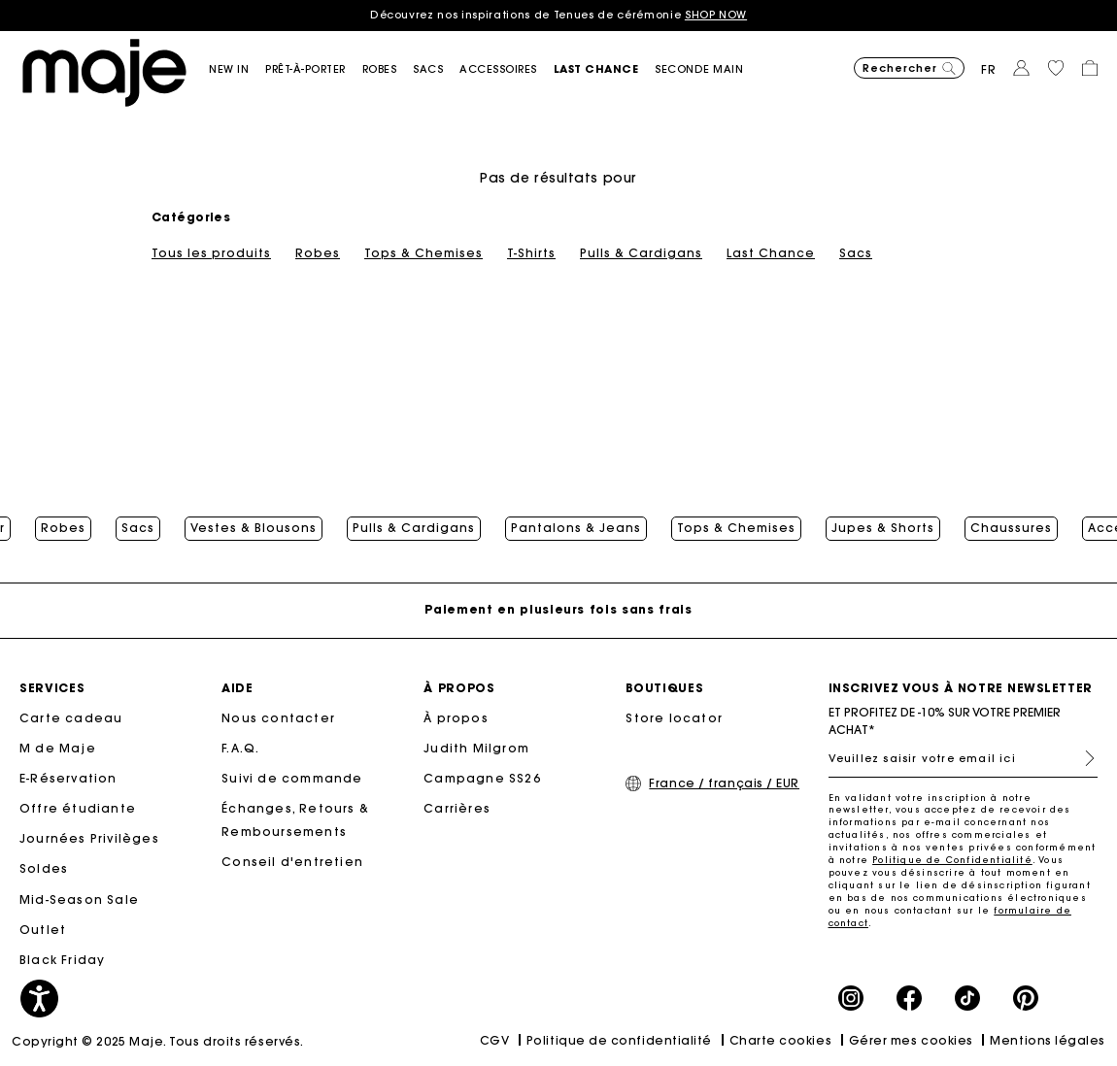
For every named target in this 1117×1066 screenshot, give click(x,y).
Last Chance (771, 253)
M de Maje (57, 748)
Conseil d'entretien (292, 861)
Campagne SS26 (482, 778)
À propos (456, 718)
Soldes (43, 868)
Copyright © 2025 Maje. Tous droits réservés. (158, 1041)
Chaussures (1011, 528)
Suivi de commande (291, 778)
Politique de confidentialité (619, 1040)
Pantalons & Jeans (576, 528)
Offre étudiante (77, 808)
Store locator (674, 718)
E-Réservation (68, 778)
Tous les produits (211, 253)
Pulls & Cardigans (641, 253)
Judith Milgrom (476, 748)
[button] (237, 69)
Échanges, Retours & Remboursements (295, 820)
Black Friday (62, 959)
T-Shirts (531, 253)
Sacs (855, 253)
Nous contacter (278, 718)
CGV (495, 1040)
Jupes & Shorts (882, 528)
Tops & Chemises (423, 253)
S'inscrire (1082, 758)
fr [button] (989, 69)
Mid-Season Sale (79, 899)
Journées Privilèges (89, 838)
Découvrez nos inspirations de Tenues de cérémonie (558, 14)
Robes (317, 253)
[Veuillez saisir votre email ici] (964, 758)
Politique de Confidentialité (952, 859)
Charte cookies (780, 1040)
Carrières (457, 808)
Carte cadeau (70, 718)
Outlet (42, 929)
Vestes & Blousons (253, 528)
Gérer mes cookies (911, 1040)
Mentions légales (1047, 1040)
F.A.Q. (240, 748)
